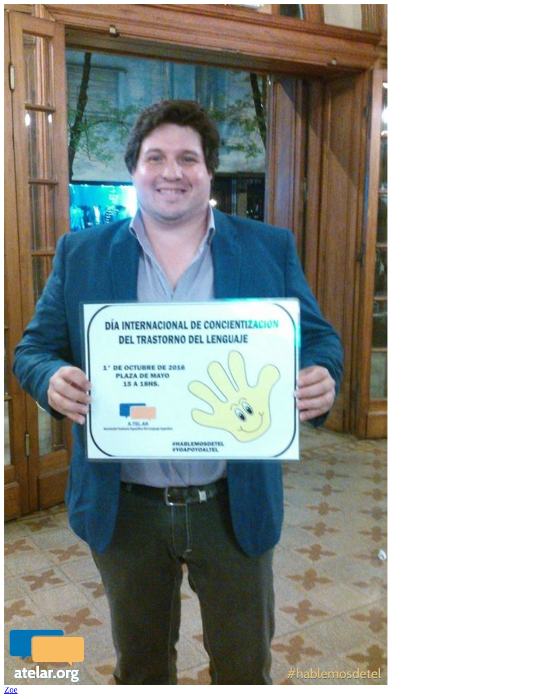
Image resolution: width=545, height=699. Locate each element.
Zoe (11, 689)
